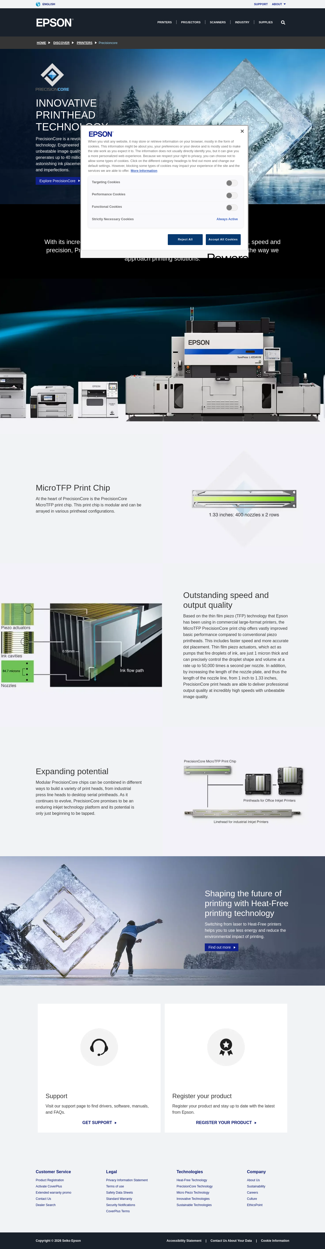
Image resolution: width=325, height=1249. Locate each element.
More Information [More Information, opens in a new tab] (144, 171)
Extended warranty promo (53, 1192)
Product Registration (50, 1180)
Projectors (190, 22)
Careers (252, 1192)
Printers (164, 22)
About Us (253, 1180)
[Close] (242, 131)
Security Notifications (120, 1205)
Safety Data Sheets (119, 1192)
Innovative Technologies (193, 1199)
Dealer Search (46, 1205)
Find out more (222, 947)
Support (261, 4)
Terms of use (115, 1186)
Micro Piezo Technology (193, 1192)
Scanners (218, 22)
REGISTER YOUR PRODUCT (226, 1123)
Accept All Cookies (223, 239)
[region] (164, 191)
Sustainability (256, 1186)
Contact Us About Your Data (231, 1241)
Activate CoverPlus (49, 1186)
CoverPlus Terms (118, 1211)
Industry (242, 22)
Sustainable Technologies (194, 1205)
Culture (252, 1199)
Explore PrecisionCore (60, 180)
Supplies (266, 22)
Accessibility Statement (184, 1241)
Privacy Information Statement (127, 1180)
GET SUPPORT (99, 1123)
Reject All (185, 239)
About (279, 4)
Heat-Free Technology (192, 1180)
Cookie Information (275, 1241)
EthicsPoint (254, 1205)
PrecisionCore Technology (195, 1186)
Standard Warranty (119, 1199)
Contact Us (43, 1199)
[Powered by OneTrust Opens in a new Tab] (226, 255)
